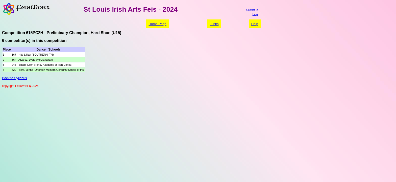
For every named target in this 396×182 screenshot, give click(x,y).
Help (254, 24)
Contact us (252, 10)
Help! (255, 14)
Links (214, 24)
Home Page (157, 24)
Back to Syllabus (14, 78)
